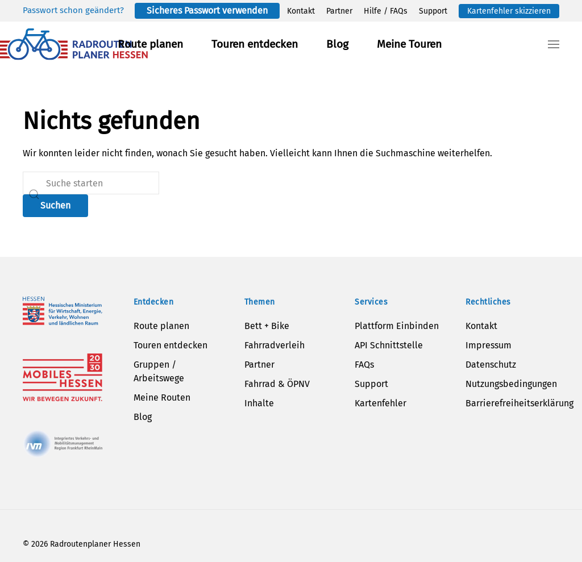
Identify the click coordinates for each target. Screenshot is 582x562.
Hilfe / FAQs (386, 11)
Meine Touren (409, 44)
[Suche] (91, 183)
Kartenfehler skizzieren (509, 11)
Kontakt (301, 11)
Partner (339, 11)
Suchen (55, 205)
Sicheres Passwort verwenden (207, 10)
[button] (553, 44)
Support (433, 11)
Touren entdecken (254, 44)
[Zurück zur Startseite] (74, 44)
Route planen (150, 44)
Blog (337, 44)
